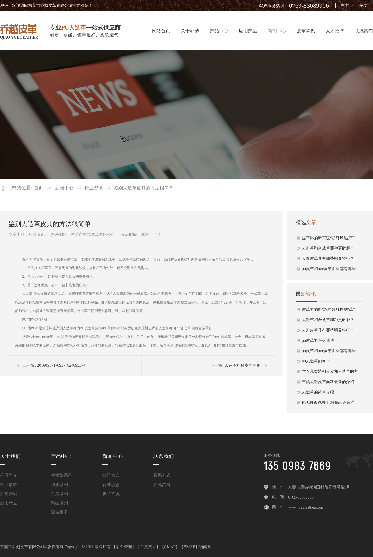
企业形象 (8, 484)
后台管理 (124, 547)
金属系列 (59, 493)
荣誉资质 (8, 493)
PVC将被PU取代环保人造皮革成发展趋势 (328, 404)
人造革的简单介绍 (318, 392)
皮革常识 (306, 30)
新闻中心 (277, 30)
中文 (345, 5)
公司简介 (8, 475)
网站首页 (161, 30)
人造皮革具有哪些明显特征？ (328, 258)
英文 (364, 5)
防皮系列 (59, 484)
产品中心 (219, 30)
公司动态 (111, 475)
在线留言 (161, 484)
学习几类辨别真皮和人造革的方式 (330, 373)
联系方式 (161, 475)
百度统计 (148, 547)
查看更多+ (60, 512)
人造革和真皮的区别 (242, 365)
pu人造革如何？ (316, 361)
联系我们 (364, 30)
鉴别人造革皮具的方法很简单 (143, 188)
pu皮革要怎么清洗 (318, 340)
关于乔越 (190, 30)
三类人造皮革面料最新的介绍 (328, 382)
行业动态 (111, 484)
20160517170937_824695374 (61, 365)
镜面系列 (59, 503)
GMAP (170, 547)
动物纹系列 (61, 475)
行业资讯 (93, 188)
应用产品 (248, 30)
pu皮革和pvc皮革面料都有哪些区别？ (329, 270)
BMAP (189, 547)
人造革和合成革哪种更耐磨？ (328, 248)
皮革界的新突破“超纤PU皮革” (328, 238)
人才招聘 (335, 30)
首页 (38, 188)
